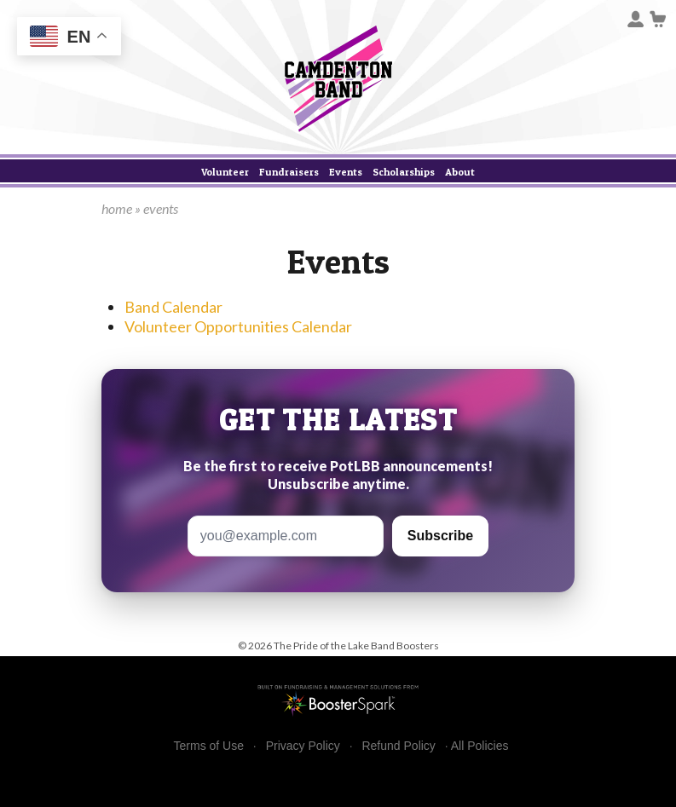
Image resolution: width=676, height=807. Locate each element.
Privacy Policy (303, 746)
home (116, 208)
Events (345, 171)
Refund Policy (398, 746)
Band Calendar (173, 306)
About (460, 171)
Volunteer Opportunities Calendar (238, 326)
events (160, 208)
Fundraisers (289, 171)
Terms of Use (209, 746)
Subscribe (440, 535)
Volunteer (225, 171)
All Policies (480, 745)
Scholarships (404, 171)
